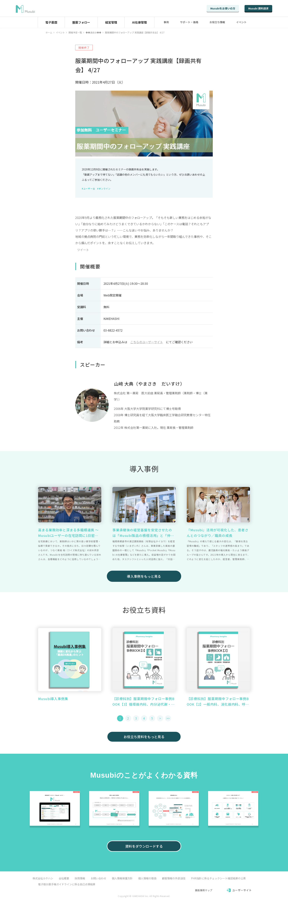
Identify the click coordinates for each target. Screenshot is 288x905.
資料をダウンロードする (144, 846)
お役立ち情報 (217, 22)
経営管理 (111, 22)
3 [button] (136, 718)
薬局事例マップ (203, 890)
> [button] (160, 718)
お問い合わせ (98, 878)
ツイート (83, 249)
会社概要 (64, 878)
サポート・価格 (189, 22)
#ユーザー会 (88, 188)
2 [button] (128, 718)
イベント (241, 22)
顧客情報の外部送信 (173, 878)
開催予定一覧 (75, 32)
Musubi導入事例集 (53, 698)
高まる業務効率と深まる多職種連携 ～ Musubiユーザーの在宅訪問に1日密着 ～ (68, 532)
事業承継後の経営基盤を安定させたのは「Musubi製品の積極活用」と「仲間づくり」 (143, 532)
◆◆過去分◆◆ (93, 32)
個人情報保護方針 (122, 878)
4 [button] (144, 718)
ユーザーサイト (242, 890)
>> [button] (168, 718)
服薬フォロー (81, 22)
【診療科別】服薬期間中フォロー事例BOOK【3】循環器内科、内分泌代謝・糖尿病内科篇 (143, 701)
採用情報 (80, 878)
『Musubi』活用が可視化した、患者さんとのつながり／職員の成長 (217, 532)
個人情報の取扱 (147, 878)
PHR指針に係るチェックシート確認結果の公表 (218, 878)
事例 (166, 22)
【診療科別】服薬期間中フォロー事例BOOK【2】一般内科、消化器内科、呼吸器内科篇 (218, 701)
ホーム (49, 32)
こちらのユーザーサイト (146, 342)
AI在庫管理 (139, 22)
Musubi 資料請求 (258, 8)
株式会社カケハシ (43, 878)
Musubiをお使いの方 (222, 8)
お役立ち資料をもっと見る (144, 736)
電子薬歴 (51, 22)
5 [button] (152, 718)
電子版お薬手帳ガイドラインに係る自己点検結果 (66, 884)
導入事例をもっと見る (144, 576)
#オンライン (103, 188)
